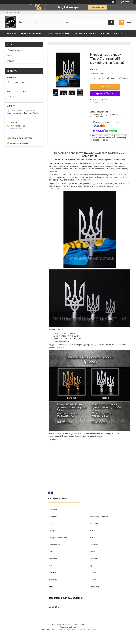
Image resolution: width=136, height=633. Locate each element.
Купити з (105, 93)
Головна (11, 34)
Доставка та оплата (58, 34)
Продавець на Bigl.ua (68, 627)
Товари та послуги (31, 34)
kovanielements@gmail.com (21, 143)
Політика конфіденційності (86, 629)
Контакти (119, 34)
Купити (105, 86)
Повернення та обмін (85, 34)
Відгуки (10, 61)
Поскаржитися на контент (65, 629)
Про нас (105, 34)
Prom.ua (80, 625)
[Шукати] (111, 22)
